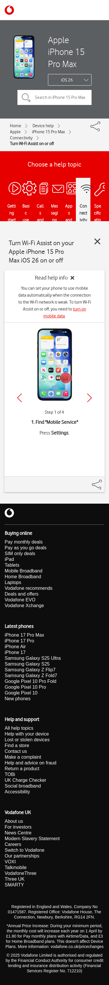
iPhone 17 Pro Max (24, 635)
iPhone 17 (15, 652)
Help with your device (27, 733)
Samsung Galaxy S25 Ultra (33, 658)
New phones (18, 698)
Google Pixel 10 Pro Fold (30, 681)
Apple (15, 131)
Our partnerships (22, 855)
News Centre (18, 832)
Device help (43, 125)
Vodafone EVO (20, 599)
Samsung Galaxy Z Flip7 (30, 669)
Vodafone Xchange (24, 605)
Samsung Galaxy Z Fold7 (31, 675)
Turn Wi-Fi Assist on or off (32, 143)
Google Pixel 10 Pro (25, 687)
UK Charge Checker (25, 780)
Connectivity (21, 138)
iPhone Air (15, 646)
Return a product (22, 768)
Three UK (14, 879)
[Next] (89, 397)
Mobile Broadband (23, 570)
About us (14, 821)
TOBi (10, 774)
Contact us (16, 751)
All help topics (19, 728)
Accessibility (17, 791)
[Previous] (19, 397)
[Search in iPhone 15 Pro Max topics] (54, 97)
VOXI (10, 861)
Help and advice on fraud (30, 762)
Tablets (12, 565)
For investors (18, 827)
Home (15, 125)
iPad (9, 559)
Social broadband (23, 785)
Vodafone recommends (29, 588)
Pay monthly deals (24, 541)
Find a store (17, 745)
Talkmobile (16, 867)
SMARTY (14, 884)
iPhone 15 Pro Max (48, 131)
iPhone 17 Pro (19, 640)
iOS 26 (67, 80)
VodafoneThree (20, 873)
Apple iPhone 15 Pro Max (66, 51)
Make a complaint (23, 757)
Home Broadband (23, 576)
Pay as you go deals (26, 547)
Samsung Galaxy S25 (27, 663)
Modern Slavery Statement (32, 838)
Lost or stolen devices (27, 739)
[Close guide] (97, 241)
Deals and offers (21, 594)
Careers (13, 844)
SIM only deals (20, 553)
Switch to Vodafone (24, 850)
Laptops (13, 582)
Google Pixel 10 (21, 692)
